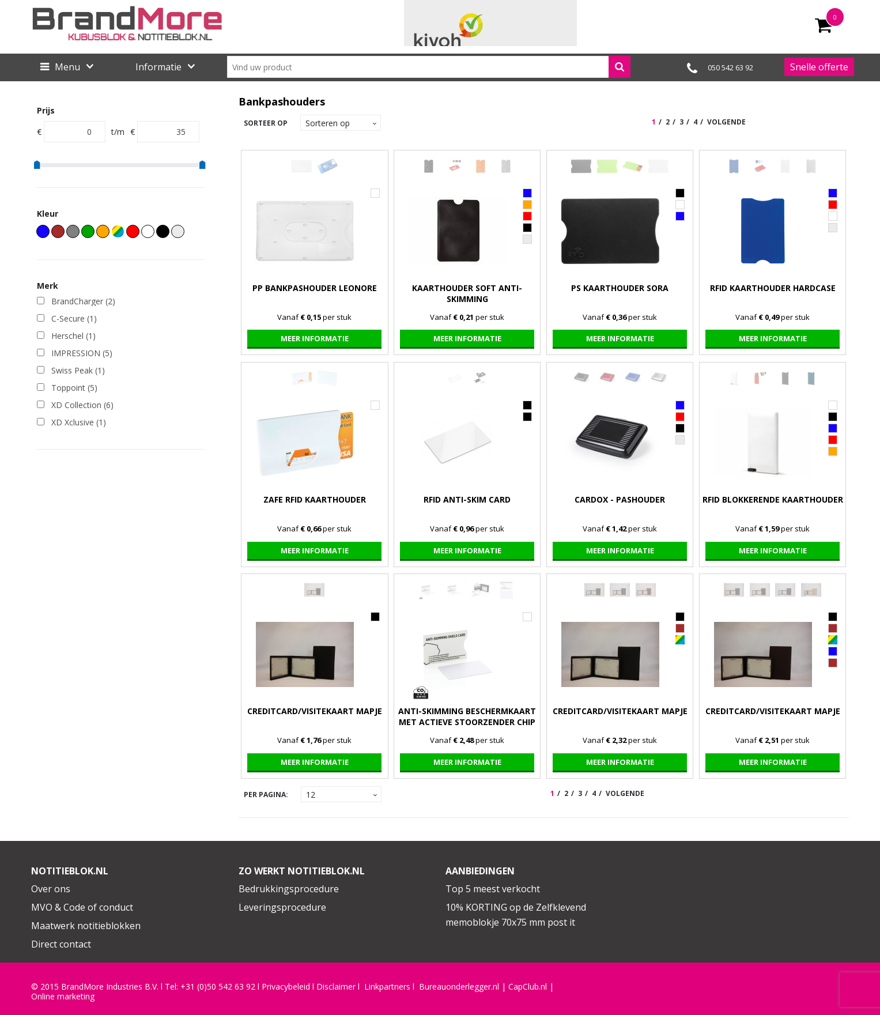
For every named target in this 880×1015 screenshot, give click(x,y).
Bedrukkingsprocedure (289, 888)
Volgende (726, 122)
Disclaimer (336, 986)
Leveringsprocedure (282, 907)
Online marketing (63, 996)
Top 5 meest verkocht (492, 888)
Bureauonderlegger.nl (459, 986)
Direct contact (61, 944)
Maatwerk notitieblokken (86, 925)
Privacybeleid (286, 986)
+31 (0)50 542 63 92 (217, 986)
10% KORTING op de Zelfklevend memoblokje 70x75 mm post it (515, 915)
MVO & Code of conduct (82, 907)
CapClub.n (526, 986)
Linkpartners (387, 986)
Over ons (50, 888)
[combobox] (428, 67)
